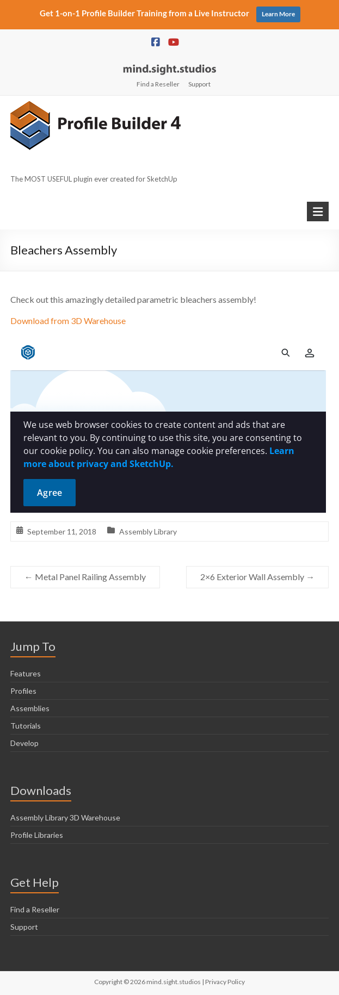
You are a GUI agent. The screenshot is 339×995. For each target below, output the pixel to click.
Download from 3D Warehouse (68, 320)
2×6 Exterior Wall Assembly (257, 576)
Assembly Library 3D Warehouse (65, 817)
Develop (24, 743)
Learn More (278, 14)
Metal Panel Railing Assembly (85, 576)
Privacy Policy (225, 982)
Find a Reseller (158, 84)
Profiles (23, 690)
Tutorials (25, 725)
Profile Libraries (36, 834)
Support (199, 84)
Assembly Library (148, 531)
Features (25, 673)
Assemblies (30, 708)
